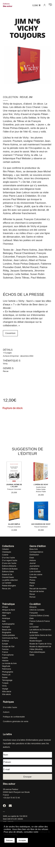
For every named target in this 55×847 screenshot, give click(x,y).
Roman (32, 597)
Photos (32, 580)
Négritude (6, 666)
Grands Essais (8, 577)
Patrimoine (6, 669)
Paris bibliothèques (37, 652)
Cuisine (5, 555)
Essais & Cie (7, 574)
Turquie (5, 683)
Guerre (5, 658)
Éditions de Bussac (10, 569)
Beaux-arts (6, 630)
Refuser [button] (9, 840)
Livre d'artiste (34, 571)
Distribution (34, 555)
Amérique (6, 618)
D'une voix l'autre (9, 563)
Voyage (5, 689)
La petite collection (10, 580)
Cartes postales (8, 635)
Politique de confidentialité (14, 717)
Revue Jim (26, 97)
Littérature (33, 569)
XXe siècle (6, 694)
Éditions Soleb (8, 571)
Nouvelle (33, 577)
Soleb (31, 655)
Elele (31, 618)
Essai (31, 558)
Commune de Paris (10, 638)
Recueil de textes (36, 591)
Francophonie (7, 655)
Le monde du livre (9, 663)
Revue (5, 371)
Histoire (32, 560)
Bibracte (33, 607)
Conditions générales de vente (15, 721)
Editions (6, 4)
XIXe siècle (6, 691)
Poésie (32, 583)
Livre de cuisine (35, 574)
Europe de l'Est (8, 646)
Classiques (6, 552)
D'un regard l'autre (9, 560)
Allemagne (6, 613)
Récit (31, 586)
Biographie (6, 632)
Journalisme (34, 566)
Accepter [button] (22, 840)
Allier (4, 615)
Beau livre (33, 549)
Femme (5, 649)
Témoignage (7, 680)
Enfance (5, 641)
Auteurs (6, 712)
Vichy (5, 363)
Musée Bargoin (35, 641)
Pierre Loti (6, 675)
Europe (5, 644)
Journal (32, 563)
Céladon (5, 549)
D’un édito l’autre (10, 707)
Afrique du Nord (8, 610)
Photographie (7, 672)
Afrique (5, 607)
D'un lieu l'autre (8, 558)
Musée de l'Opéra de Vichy (40, 644)
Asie (4, 621)
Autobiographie (8, 624)
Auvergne (6, 627)
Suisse (4, 677)
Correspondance (36, 552)
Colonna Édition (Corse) (39, 615)
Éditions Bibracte (9, 566)
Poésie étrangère (9, 586)
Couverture (10, 333)
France (5, 652)
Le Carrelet (6, 583)
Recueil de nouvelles (37, 588)
